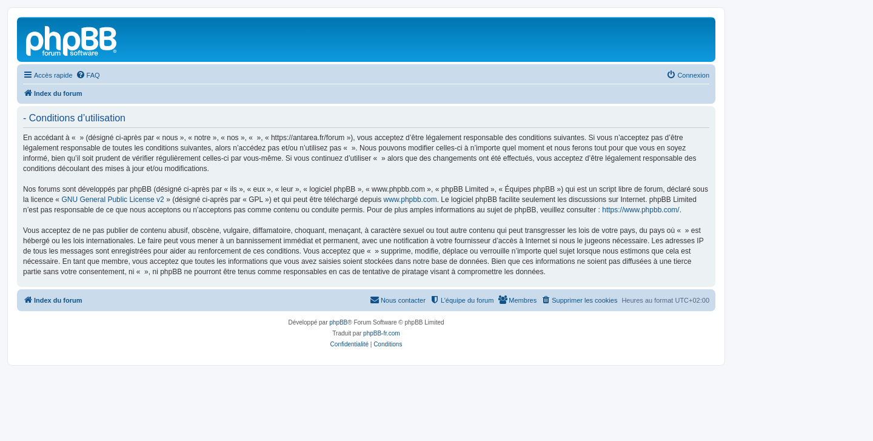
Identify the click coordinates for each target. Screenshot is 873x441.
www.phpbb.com (410, 199)
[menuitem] (88, 75)
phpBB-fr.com (381, 333)
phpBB (338, 322)
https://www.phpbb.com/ (640, 210)
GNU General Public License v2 (112, 199)
